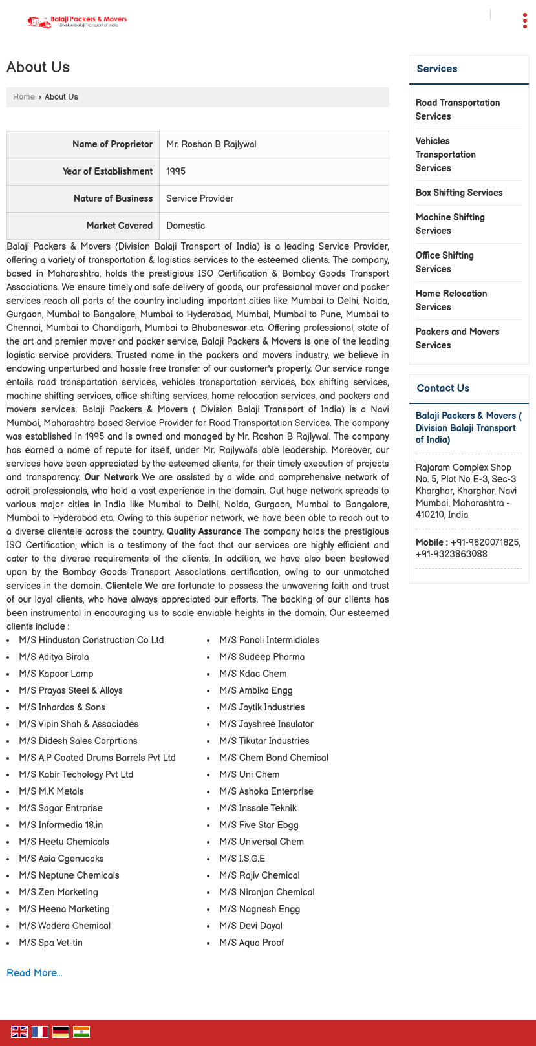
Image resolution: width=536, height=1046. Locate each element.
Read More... (34, 973)
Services (437, 69)
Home (24, 97)
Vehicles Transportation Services (446, 155)
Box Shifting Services (459, 192)
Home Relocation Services (452, 300)
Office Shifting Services (445, 262)
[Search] (490, 14)
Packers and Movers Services (458, 338)
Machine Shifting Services (450, 224)
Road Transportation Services (458, 110)
